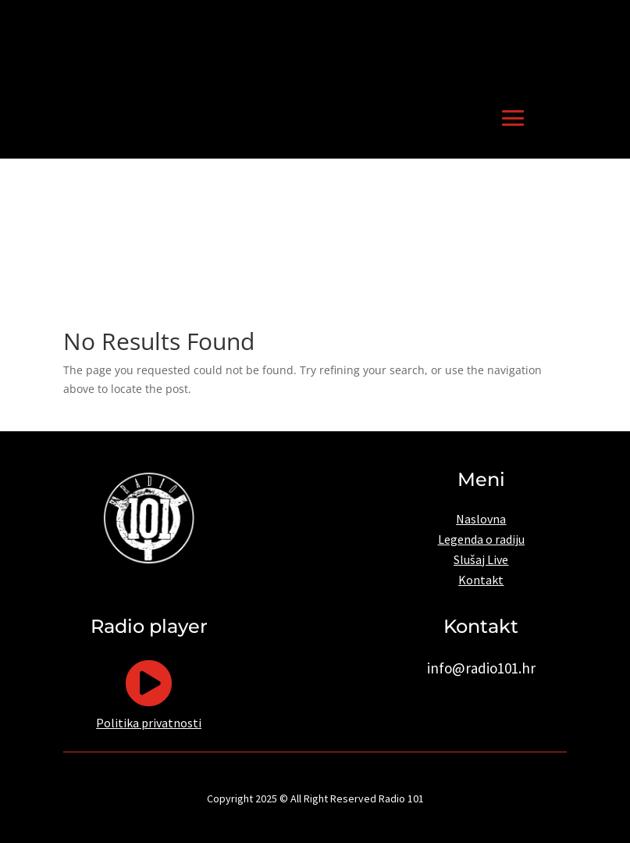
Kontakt (481, 580)
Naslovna (481, 519)
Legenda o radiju (481, 539)
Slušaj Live (481, 559)
